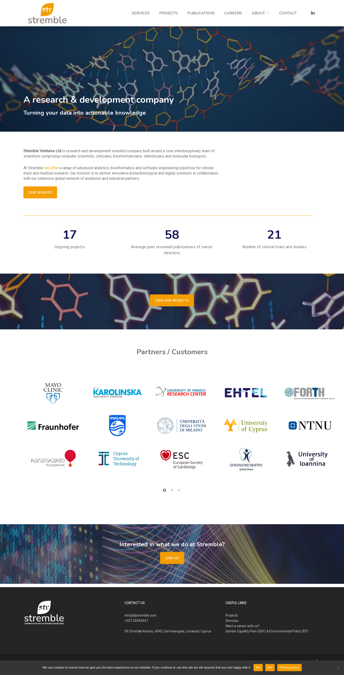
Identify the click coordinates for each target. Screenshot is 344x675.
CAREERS (233, 13)
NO (270, 667)
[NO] (338, 667)
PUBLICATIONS (201, 13)
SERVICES (141, 13)
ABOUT (260, 13)
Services (232, 621)
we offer (51, 168)
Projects (232, 615)
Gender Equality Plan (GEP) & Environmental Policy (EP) (267, 631)
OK (258, 667)
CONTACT (288, 13)
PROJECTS (168, 13)
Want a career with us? (243, 626)
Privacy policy (289, 667)
